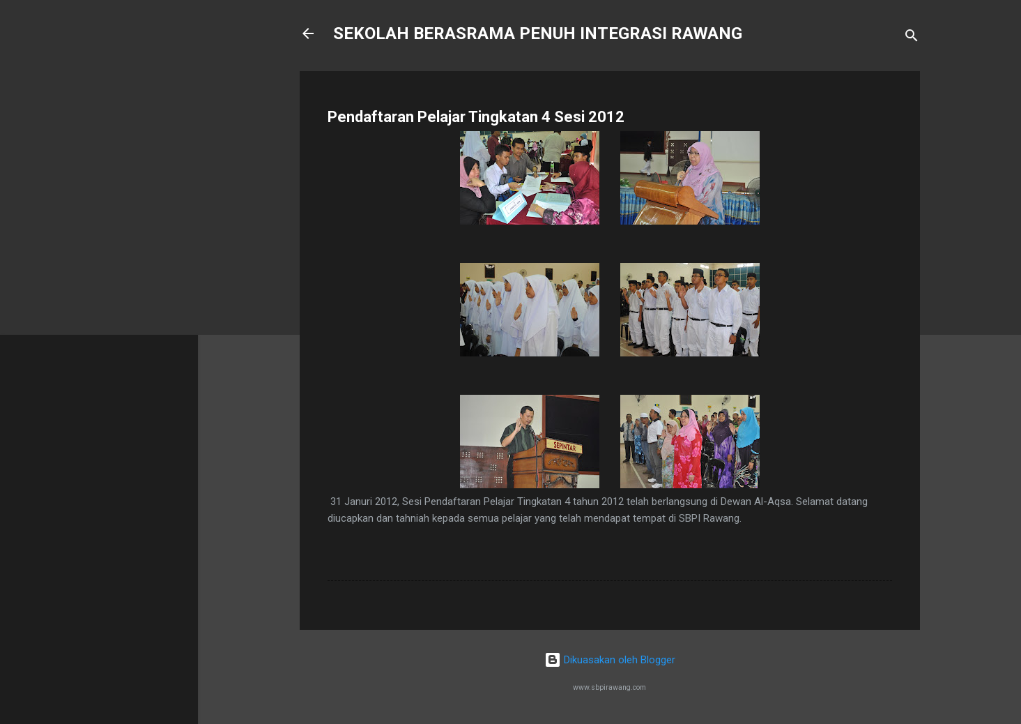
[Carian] (911, 38)
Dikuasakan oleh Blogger (609, 660)
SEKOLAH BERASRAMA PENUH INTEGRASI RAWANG (537, 33)
